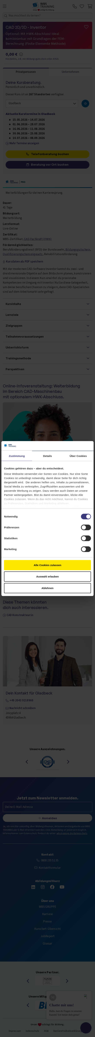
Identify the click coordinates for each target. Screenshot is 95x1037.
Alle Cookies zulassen (47, 564)
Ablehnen (47, 587)
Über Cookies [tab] (78, 455)
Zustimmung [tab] (17, 455)
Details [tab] (47, 455)
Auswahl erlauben (47, 576)
